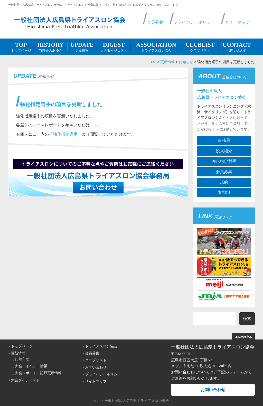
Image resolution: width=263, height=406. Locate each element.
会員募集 (155, 22)
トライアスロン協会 (156, 46)
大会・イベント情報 (31, 366)
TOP (152, 62)
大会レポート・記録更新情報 (38, 373)
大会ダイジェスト (114, 46)
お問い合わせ (237, 46)
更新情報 (82, 46)
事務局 (224, 140)
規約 (224, 182)
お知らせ (186, 62)
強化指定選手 (65, 134)
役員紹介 (224, 151)
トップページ (21, 46)
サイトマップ (237, 22)
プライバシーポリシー (194, 22)
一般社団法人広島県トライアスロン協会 (137, 401)
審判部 (224, 192)
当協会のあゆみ (50, 46)
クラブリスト (200, 46)
